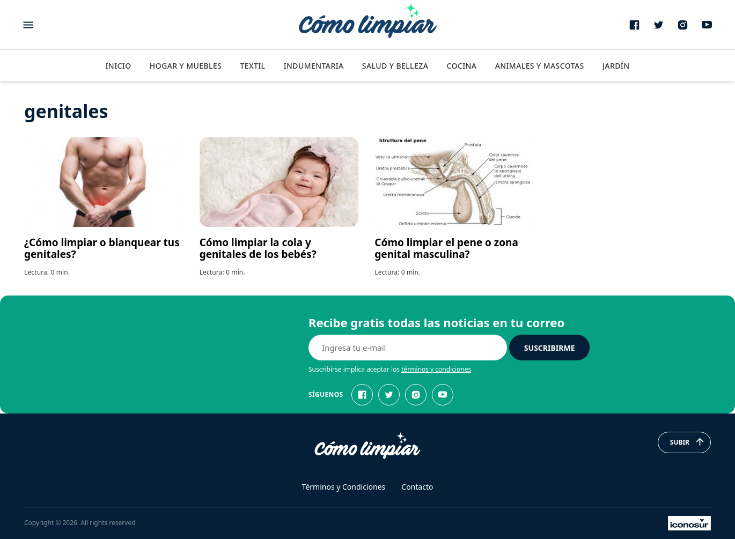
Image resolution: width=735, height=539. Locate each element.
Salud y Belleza (395, 66)
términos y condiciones (436, 369)
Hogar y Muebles (186, 66)
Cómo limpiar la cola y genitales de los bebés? (258, 248)
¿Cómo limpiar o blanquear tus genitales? (102, 248)
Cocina (461, 66)
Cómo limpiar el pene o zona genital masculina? (446, 248)
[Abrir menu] (28, 25)
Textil (252, 66)
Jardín (616, 66)
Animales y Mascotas (539, 66)
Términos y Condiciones (344, 487)
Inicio (118, 66)
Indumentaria (314, 66)
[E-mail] (407, 347)
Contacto (417, 487)
